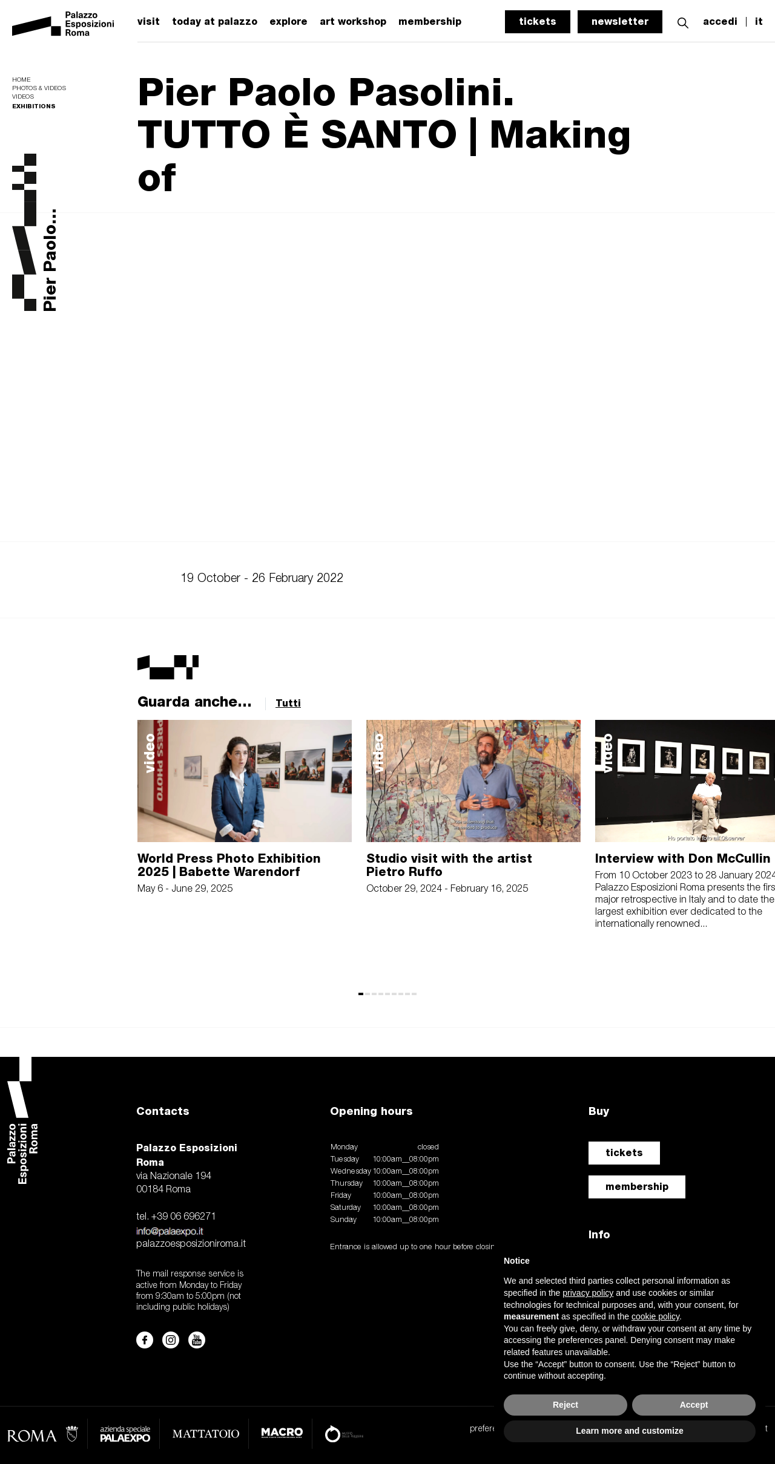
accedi (720, 22)
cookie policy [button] (655, 1316)
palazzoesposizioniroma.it (191, 1244)
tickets (537, 21)
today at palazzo (214, 22)
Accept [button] (694, 1405)
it (759, 22)
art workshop (353, 22)
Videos (23, 97)
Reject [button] (565, 1405)
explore (288, 22)
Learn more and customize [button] (629, 1431)
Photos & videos (39, 88)
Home (21, 80)
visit (148, 22)
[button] (683, 21)
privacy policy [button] (587, 1293)
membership (636, 1186)
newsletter (620, 21)
